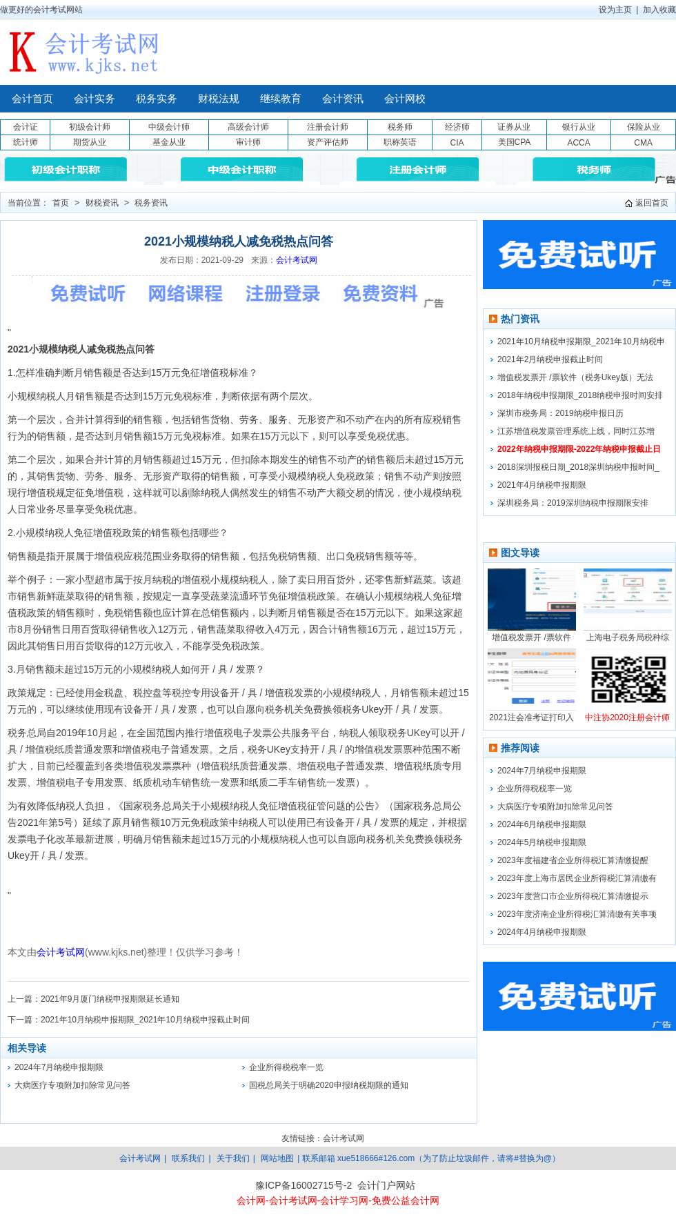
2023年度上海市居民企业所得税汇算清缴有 (577, 878)
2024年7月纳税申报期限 (58, 1067)
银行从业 (578, 127)
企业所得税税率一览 (286, 1067)
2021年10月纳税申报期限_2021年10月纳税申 (581, 341)
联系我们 (188, 1158)
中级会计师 (169, 127)
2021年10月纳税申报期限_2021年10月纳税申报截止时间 (145, 1020)
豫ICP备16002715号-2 (303, 1185)
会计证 (25, 127)
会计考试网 (296, 260)
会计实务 (94, 98)
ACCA (578, 143)
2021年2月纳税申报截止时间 (550, 359)
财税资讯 (102, 203)
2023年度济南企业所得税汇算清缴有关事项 (577, 914)
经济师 (457, 127)
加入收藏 (659, 9)
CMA (643, 143)
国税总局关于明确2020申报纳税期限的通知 (328, 1085)
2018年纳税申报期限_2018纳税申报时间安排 (580, 395)
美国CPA (514, 142)
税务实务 (156, 98)
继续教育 (280, 98)
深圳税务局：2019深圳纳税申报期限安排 (572, 503)
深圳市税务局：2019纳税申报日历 (560, 413)
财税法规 (218, 98)
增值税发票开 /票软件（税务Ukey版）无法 (575, 377)
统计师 (25, 142)
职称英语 (400, 142)
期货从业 (89, 142)
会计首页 (32, 98)
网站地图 (277, 1158)
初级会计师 (89, 127)
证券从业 (513, 127)
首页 (60, 203)
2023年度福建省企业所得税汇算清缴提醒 (572, 860)
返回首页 (651, 203)
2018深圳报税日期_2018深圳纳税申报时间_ (578, 467)
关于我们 (233, 1158)
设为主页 (615, 9)
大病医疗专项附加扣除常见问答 (72, 1085)
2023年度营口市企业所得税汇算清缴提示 (572, 896)
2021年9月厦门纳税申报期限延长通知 (110, 999)
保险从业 (643, 127)
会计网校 (405, 98)
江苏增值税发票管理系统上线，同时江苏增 (576, 431)
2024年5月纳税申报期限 (541, 842)
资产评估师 (327, 142)
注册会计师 (327, 127)
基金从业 (169, 142)
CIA (457, 143)
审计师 (248, 142)
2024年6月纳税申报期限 (541, 824)
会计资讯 (343, 98)
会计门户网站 (386, 1185)
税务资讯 (151, 203)
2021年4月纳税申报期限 (541, 485)
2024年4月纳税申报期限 (541, 932)
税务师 (400, 127)
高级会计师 (248, 127)
